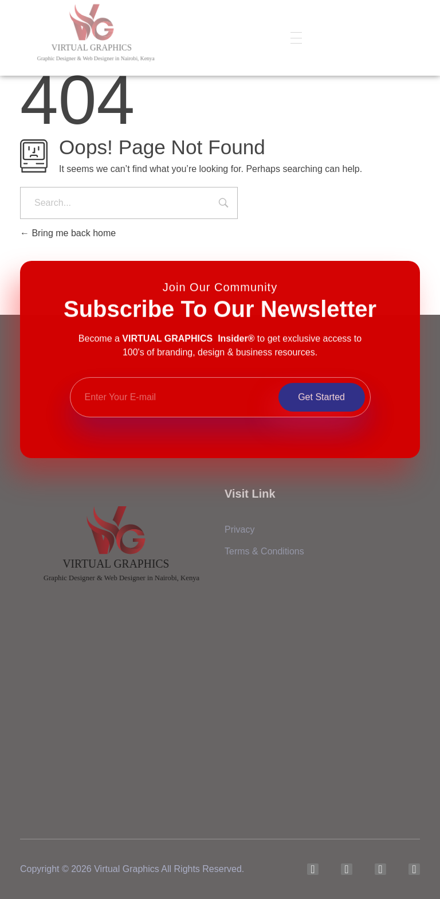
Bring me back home (68, 233)
